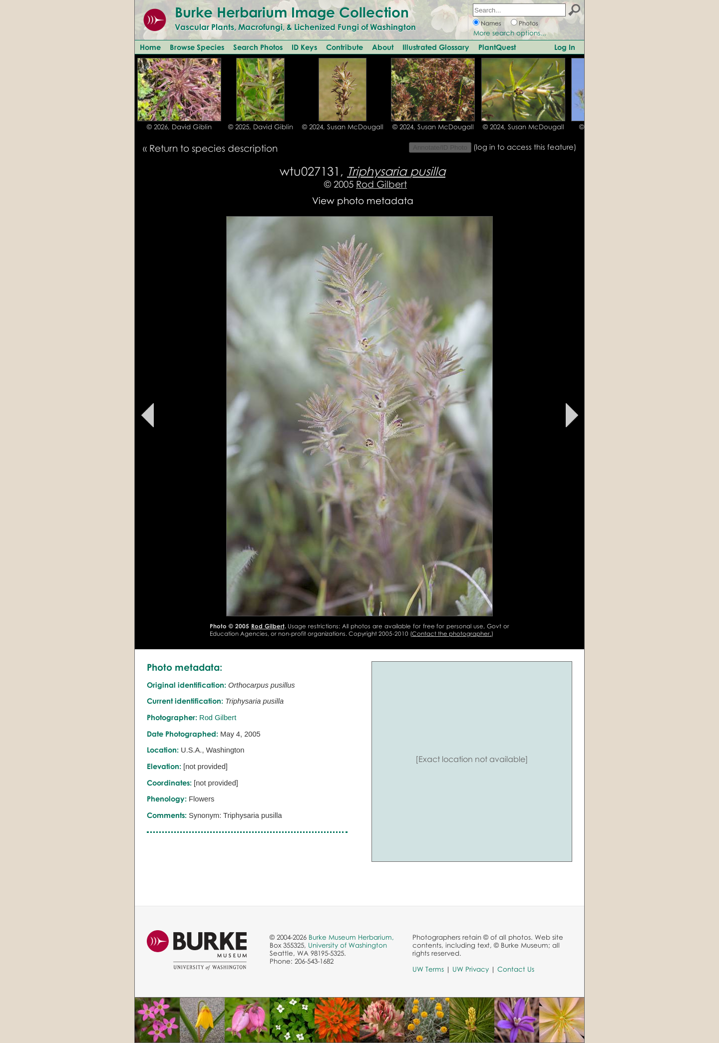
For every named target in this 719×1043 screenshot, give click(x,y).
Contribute (344, 46)
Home (150, 46)
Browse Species (197, 46)
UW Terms (428, 969)
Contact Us (515, 969)
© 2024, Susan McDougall (342, 127)
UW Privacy (470, 969)
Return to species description (213, 148)
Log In (564, 46)
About (382, 46)
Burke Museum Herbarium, (351, 937)
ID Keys (304, 46)
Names (491, 23)
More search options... (509, 33)
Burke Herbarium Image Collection (292, 11)
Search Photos (258, 46)
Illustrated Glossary (435, 46)
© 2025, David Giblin (260, 127)
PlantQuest (497, 46)
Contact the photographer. (451, 633)
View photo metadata (362, 200)
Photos (528, 23)
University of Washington (347, 945)
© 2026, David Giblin (179, 127)
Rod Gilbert (381, 184)
